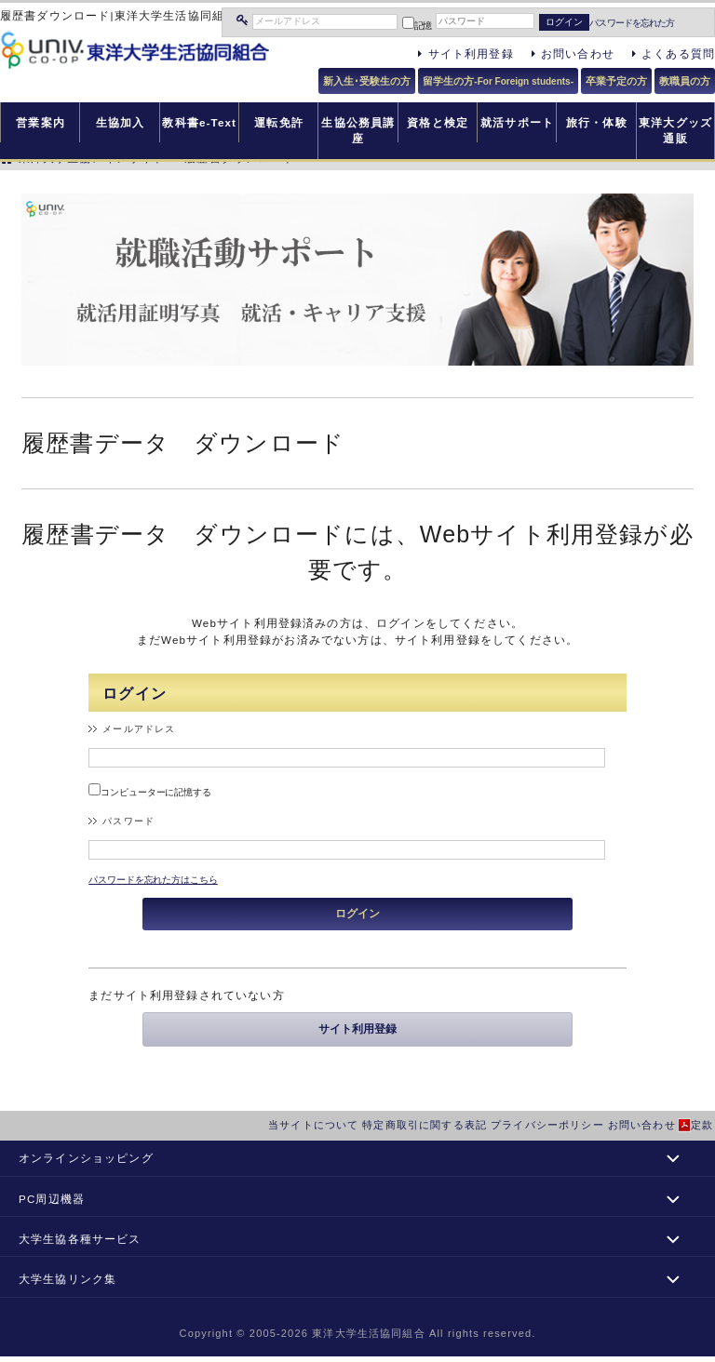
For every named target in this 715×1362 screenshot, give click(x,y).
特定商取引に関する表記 (424, 1124)
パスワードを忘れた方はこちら (153, 880)
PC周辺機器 (52, 1199)
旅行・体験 (596, 122)
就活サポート (517, 122)
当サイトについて (313, 1124)
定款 (702, 1124)
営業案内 (40, 122)
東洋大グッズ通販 (675, 130)
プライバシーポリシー (547, 1124)
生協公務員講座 (358, 130)
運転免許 (279, 122)
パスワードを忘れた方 (631, 23)
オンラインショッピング (86, 1158)
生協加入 (120, 122)
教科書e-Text (199, 122)
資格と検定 (437, 122)
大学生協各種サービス (80, 1239)
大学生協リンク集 (67, 1279)
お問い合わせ (642, 1124)
